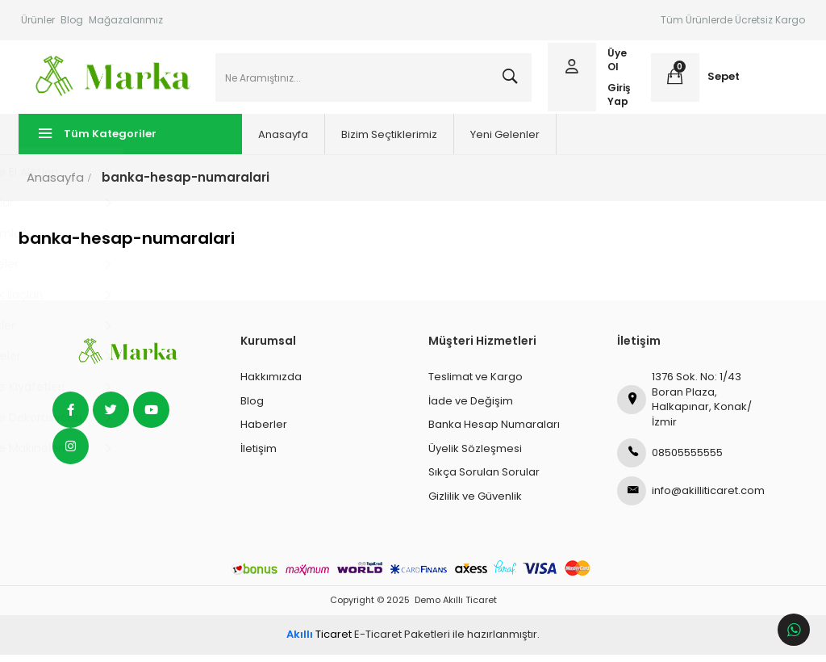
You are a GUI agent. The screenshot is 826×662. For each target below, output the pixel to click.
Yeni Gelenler (480, 141)
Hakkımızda (271, 384)
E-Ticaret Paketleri (402, 641)
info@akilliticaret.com (691, 498)
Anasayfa (258, 141)
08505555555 (670, 460)
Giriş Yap (618, 97)
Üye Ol (616, 64)
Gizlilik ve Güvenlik (475, 503)
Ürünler (38, 20)
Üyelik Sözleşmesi (475, 455)
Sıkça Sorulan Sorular (484, 479)
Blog (71, 20)
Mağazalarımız (126, 20)
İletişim (258, 455)
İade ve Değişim (470, 408)
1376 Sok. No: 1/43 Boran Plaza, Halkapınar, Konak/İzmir (684, 406)
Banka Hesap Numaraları (494, 431)
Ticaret (319, 641)
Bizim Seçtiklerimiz (364, 141)
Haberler (263, 431)
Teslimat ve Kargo (475, 384)
